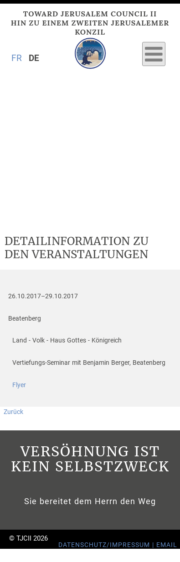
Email (166, 545)
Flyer (19, 385)
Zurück (13, 412)
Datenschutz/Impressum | (107, 545)
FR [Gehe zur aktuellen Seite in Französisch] (16, 58)
